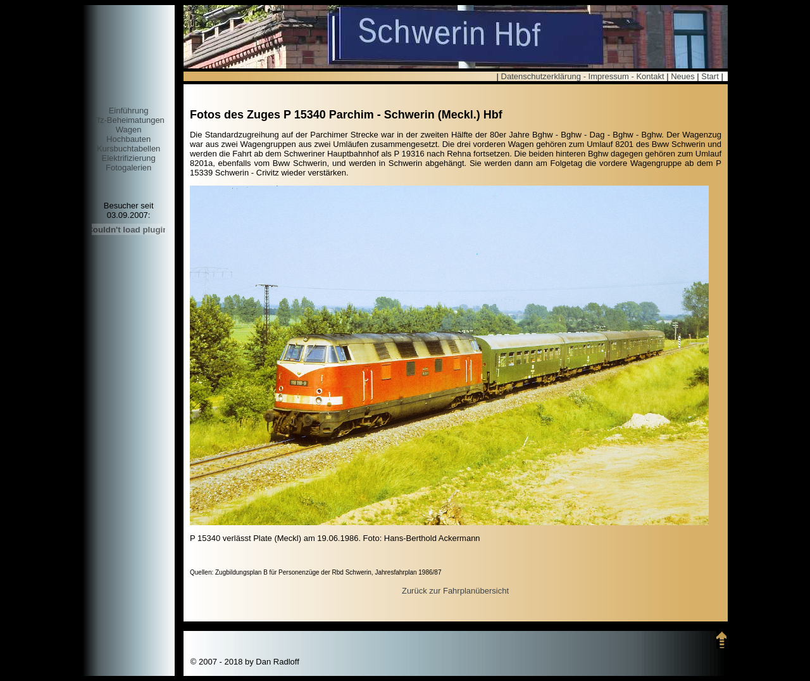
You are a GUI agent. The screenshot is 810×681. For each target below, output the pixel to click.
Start (709, 76)
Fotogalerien (128, 167)
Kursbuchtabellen (128, 148)
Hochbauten (128, 139)
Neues (683, 76)
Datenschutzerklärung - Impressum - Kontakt (582, 76)
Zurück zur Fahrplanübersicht (455, 590)
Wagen (129, 129)
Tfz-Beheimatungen (128, 120)
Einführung (129, 110)
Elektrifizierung (128, 158)
